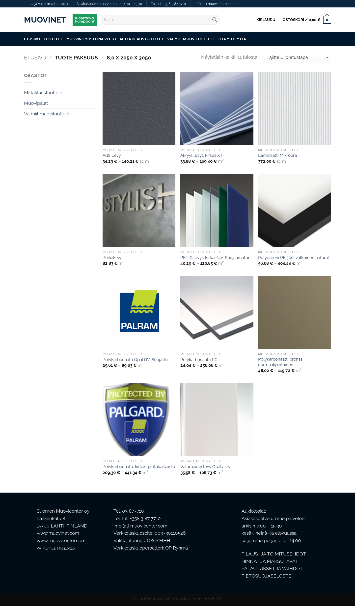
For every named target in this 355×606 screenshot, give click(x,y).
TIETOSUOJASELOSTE (266, 576)
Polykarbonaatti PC (199, 359)
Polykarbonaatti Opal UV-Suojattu (135, 359)
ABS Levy (112, 155)
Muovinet (44, 20)
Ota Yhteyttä (232, 39)
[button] (265, 19)
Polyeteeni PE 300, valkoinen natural (293, 257)
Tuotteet (53, 39)
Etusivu (32, 39)
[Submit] (214, 20)
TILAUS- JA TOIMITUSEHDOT (274, 553)
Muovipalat (36, 103)
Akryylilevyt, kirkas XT (201, 155)
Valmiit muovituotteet (191, 39)
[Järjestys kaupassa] (297, 57)
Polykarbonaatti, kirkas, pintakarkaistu (139, 466)
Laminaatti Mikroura (277, 155)
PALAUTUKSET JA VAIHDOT (272, 568)
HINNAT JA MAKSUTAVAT (270, 561)
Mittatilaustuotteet (142, 39)
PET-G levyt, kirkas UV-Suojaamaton (215, 257)
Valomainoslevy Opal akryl (206, 466)
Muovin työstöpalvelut (91, 39)
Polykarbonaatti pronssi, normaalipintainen (281, 362)
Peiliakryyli (113, 257)
